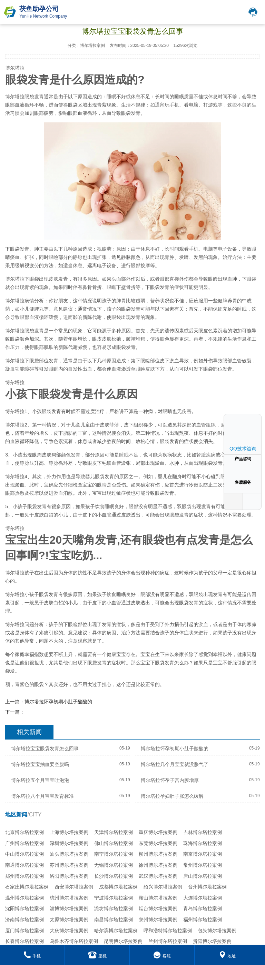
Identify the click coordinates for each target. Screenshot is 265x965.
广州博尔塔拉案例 (24, 843)
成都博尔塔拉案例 (118, 886)
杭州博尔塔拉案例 (69, 898)
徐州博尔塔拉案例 (158, 865)
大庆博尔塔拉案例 (69, 930)
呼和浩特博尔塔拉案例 (168, 930)
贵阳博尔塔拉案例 (212, 941)
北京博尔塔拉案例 (24, 832)
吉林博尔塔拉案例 (202, 832)
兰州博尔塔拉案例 (167, 941)
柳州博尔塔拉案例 (158, 854)
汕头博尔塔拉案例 (69, 854)
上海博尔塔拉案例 (69, 832)
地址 (227, 956)
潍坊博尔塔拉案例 (113, 908)
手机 (32, 956)
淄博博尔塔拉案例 (69, 908)
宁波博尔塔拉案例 (113, 898)
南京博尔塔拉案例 (202, 854)
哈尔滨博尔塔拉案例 (116, 930)
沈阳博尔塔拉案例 (24, 908)
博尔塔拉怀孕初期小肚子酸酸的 (58, 701)
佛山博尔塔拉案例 (113, 843)
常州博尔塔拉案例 (202, 865)
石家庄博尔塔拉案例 (27, 886)
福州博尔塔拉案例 (202, 919)
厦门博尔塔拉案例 (24, 930)
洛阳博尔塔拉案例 (69, 876)
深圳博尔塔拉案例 (69, 843)
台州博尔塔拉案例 (207, 886)
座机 (97, 956)
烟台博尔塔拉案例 (158, 908)
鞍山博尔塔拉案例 (158, 898)
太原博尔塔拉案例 (69, 919)
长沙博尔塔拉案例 (113, 876)
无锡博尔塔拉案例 (113, 865)
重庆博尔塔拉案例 (158, 832)
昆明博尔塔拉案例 (123, 941)
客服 (162, 956)
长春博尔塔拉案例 (24, 941)
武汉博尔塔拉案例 (158, 876)
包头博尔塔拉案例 (217, 930)
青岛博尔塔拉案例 (202, 908)
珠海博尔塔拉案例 (202, 843)
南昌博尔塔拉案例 (113, 919)
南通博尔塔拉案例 (24, 865)
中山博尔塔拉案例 (24, 854)
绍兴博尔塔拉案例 (163, 886)
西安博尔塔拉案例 (74, 886)
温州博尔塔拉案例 (24, 898)
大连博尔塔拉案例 (202, 898)
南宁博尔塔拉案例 (113, 854)
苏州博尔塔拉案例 (69, 865)
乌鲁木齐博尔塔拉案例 (74, 941)
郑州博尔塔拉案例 (24, 876)
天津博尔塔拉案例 (113, 832)
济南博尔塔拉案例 (24, 919)
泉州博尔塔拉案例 (158, 919)
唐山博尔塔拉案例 (202, 876)
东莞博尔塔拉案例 (158, 843)
